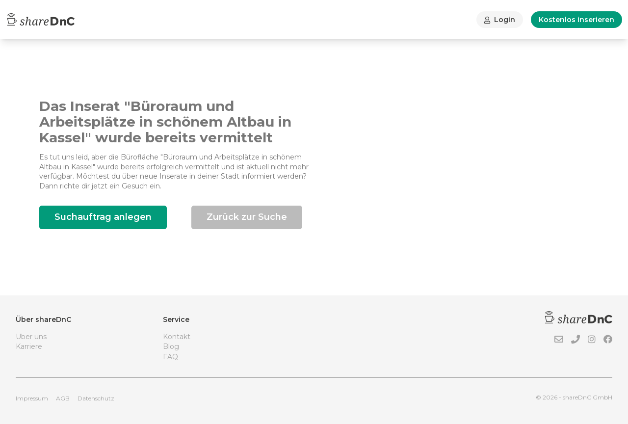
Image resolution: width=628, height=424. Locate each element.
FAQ (170, 356)
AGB (63, 398)
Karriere (29, 346)
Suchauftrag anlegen (103, 217)
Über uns (31, 336)
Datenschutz (96, 398)
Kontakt (176, 336)
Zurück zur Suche (247, 217)
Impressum (32, 398)
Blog (171, 346)
